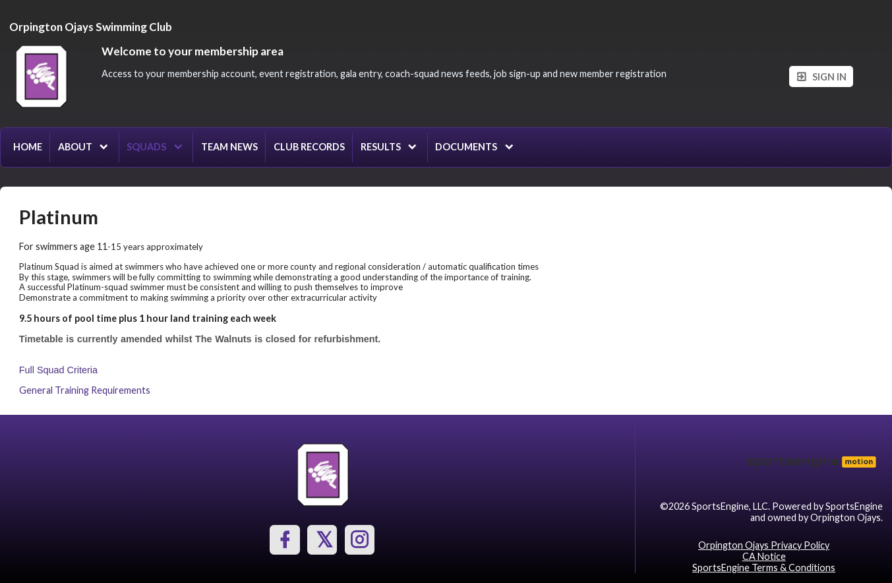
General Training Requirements (84, 390)
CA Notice (764, 556)
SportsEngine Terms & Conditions (763, 567)
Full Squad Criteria (58, 370)
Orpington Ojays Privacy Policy (763, 545)
